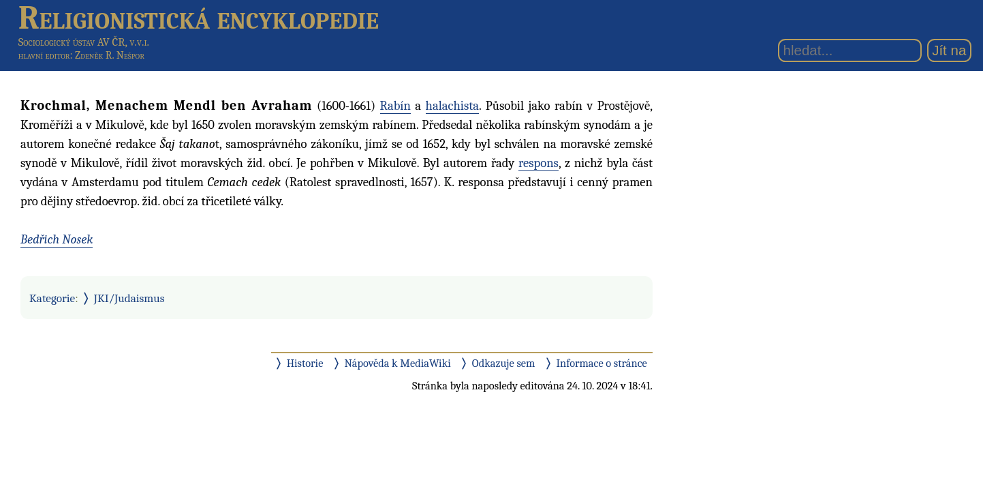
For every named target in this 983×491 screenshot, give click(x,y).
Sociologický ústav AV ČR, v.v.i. (83, 41)
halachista (452, 105)
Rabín (395, 105)
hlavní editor (44, 55)
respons (538, 162)
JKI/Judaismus (129, 298)
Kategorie (52, 298)
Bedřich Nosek (56, 239)
